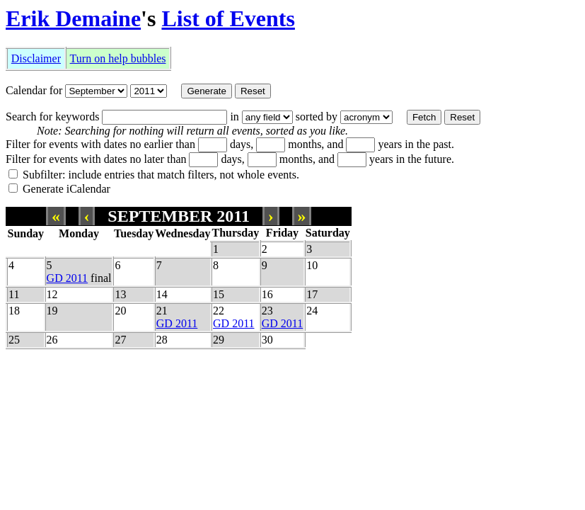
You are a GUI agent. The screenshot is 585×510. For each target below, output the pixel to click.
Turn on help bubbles (118, 58)
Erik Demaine (73, 18)
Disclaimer (36, 58)
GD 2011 (67, 278)
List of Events (227, 18)
